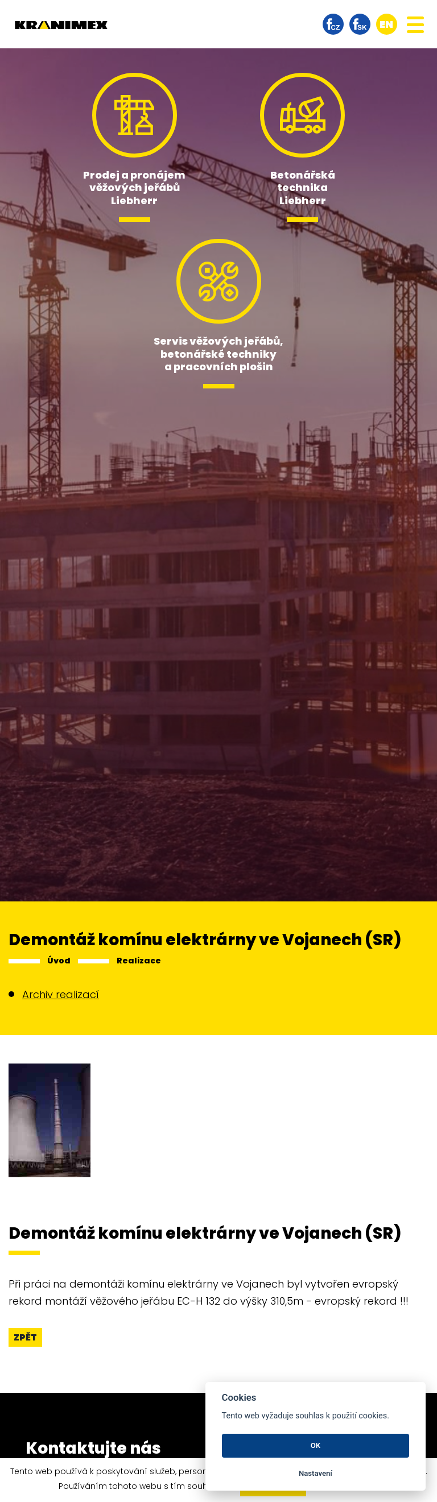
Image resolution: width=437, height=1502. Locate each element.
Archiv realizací (60, 994)
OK (315, 1445)
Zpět (25, 1337)
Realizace (139, 960)
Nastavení (315, 1473)
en (386, 24)
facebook (333, 24)
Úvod (59, 960)
